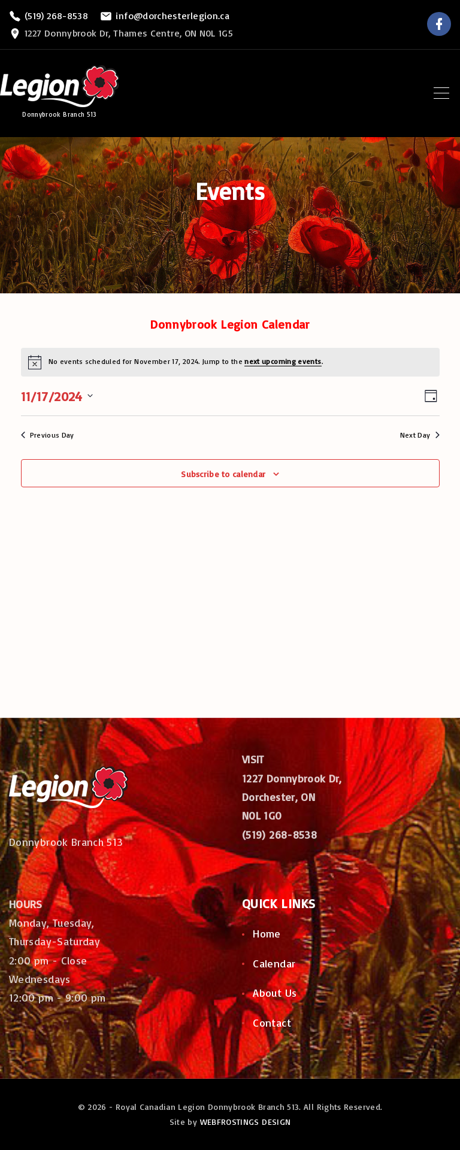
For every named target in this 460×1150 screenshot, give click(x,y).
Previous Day (47, 434)
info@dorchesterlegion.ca (172, 16)
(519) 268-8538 (56, 16)
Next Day (420, 434)
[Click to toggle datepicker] (57, 396)
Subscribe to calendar (223, 474)
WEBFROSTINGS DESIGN (245, 1121)
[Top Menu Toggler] (441, 93)
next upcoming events (282, 361)
